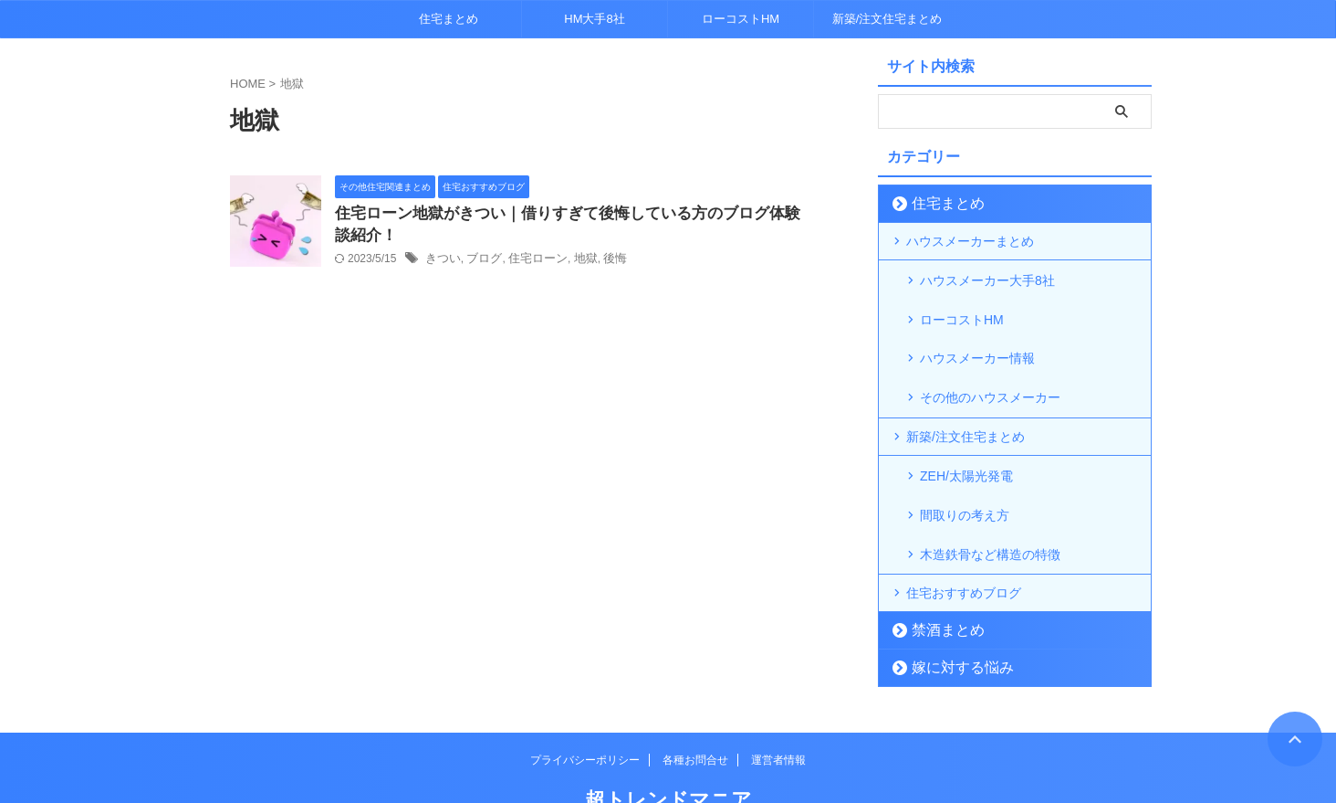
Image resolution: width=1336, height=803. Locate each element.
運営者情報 (778, 704)
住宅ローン (530, 262)
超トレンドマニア (668, 744)
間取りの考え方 (964, 470)
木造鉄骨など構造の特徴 (990, 499)
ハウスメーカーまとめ (970, 241)
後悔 (602, 262)
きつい (441, 262)
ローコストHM (740, 19)
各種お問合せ (695, 704)
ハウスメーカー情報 (977, 337)
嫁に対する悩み (950, 611)
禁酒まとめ (938, 574)
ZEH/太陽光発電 (966, 441)
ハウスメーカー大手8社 (987, 278)
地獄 (575, 262)
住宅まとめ (448, 19)
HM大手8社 (594, 19)
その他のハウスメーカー (990, 366)
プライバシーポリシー (585, 704)
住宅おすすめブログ (963, 537)
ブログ (480, 262)
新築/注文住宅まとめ (887, 19)
